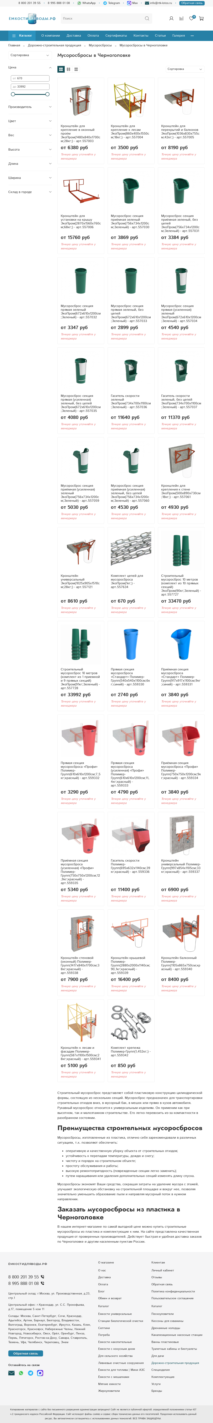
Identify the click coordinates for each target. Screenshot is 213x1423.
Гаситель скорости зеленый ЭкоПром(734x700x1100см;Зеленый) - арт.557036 (131, 402)
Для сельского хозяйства (115, 1356)
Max (132, 3)
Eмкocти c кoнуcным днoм (116, 1349)
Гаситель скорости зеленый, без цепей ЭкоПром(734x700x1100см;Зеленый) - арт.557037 (181, 402)
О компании (50, 35)
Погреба (104, 1335)
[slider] (13, 94)
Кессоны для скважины (167, 1321)
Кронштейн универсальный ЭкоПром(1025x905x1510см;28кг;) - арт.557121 (80, 581)
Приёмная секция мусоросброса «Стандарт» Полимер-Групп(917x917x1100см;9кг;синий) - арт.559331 (181, 677)
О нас (102, 1270)
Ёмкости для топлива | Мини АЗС (121, 1370)
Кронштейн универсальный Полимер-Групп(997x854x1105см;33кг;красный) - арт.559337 (181, 866)
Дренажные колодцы (165, 1328)
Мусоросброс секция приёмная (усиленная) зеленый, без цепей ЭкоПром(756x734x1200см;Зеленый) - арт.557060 (130, 493)
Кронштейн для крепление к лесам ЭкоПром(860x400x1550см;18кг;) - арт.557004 (130, 132)
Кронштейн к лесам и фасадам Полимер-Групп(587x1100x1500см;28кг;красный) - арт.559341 (81, 1053)
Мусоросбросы (100, 45)
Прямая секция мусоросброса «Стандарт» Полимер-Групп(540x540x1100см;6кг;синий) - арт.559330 (130, 677)
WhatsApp (86, 3)
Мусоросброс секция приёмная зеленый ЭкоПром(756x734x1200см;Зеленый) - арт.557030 (130, 222)
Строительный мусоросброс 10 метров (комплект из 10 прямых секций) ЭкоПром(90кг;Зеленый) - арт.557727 (181, 585)
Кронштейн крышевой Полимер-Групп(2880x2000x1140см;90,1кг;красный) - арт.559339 (130, 965)
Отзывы (156, 1277)
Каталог (22, 35)
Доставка (74, 35)
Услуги (156, 1384)
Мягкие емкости (109, 1384)
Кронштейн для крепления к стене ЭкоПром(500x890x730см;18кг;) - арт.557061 (181, 491)
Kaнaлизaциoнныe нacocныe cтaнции (176, 1335)
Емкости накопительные (115, 1342)
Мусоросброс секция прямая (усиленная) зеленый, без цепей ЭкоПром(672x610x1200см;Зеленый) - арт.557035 (81, 403)
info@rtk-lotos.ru (158, 3)
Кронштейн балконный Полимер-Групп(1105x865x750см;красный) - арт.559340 (180, 964)
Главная (14, 45)
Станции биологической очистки (120, 1321)
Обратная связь (192, 3)
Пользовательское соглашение (172, 1298)
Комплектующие (163, 1377)
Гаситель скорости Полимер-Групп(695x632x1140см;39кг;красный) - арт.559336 (130, 866)
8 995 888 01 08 (59, 3)
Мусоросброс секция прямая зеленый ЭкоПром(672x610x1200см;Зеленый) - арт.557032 (81, 312)
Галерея (178, 35)
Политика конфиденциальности (173, 1291)
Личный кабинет (162, 1270)
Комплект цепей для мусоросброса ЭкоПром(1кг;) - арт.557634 (127, 581)
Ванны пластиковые (165, 1342)
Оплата (93, 35)
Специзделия (160, 1370)
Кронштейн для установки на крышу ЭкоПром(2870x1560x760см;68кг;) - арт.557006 (81, 222)
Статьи (160, 35)
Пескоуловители (162, 1314)
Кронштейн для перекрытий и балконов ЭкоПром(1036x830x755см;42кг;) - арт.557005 (180, 132)
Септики (104, 1328)
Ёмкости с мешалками (113, 1377)
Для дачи (157, 1356)
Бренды (156, 1391)
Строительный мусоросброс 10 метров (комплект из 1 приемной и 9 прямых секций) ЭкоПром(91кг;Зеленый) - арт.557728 (80, 679)
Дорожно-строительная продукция (54, 45)
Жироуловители (109, 1391)
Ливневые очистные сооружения (121, 1363)
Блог (101, 1291)
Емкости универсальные (115, 1314)
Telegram (111, 3)
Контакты (141, 35)
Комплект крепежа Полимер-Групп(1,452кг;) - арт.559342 (131, 1051)
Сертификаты (116, 35)
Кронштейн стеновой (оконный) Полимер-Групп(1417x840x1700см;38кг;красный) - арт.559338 (80, 965)
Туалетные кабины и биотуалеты (174, 1349)
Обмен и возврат (110, 1298)
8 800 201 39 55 (30, 3)
